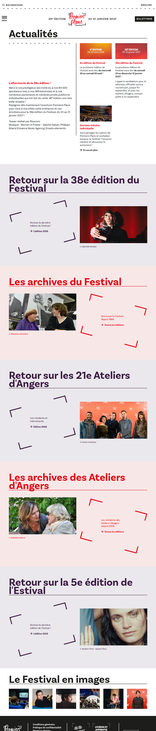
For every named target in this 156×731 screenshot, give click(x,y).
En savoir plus (90, 150)
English (146, 5)
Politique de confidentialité (47, 727)
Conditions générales (44, 724)
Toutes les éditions (114, 325)
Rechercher (12, 5)
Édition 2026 (40, 426)
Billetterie (144, 18)
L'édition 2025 (40, 633)
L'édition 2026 (40, 231)
